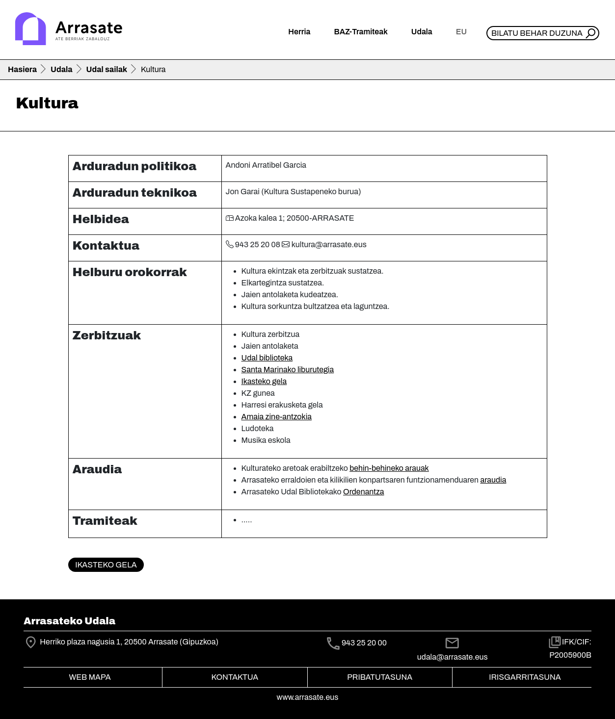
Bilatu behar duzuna (537, 33)
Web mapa (89, 677)
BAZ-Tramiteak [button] (360, 31)
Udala (62, 69)
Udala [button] (421, 31)
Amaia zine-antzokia (276, 416)
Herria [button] (299, 31)
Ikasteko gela (264, 381)
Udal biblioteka (267, 358)
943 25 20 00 (364, 643)
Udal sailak (107, 69)
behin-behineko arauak (389, 468)
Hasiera (22, 69)
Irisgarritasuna (525, 677)
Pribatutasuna (379, 677)
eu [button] (461, 31)
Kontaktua (234, 677)
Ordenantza (363, 492)
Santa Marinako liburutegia (287, 369)
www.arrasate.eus (308, 697)
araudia (493, 480)
